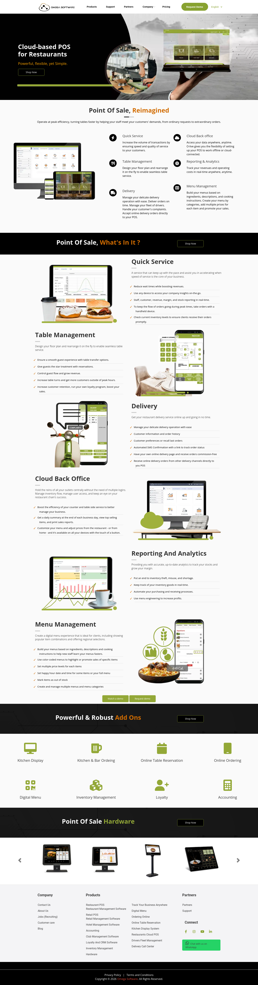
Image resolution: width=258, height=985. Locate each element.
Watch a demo (115, 698)
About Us (43, 910)
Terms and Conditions (140, 975)
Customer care (46, 922)
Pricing (166, 6)
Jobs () (48, 916)
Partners (128, 6)
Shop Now (31, 72)
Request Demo (194, 6)
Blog (40, 928)
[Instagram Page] (194, 931)
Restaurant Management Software (106, 906)
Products (92, 6)
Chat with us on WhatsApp (196, 945)
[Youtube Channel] (202, 931)
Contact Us (44, 904)
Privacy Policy (112, 975)
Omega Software (127, 979)
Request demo (142, 698)
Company (148, 6)
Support (110, 6)
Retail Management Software (103, 916)
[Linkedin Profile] (210, 931)
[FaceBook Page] (186, 931)
